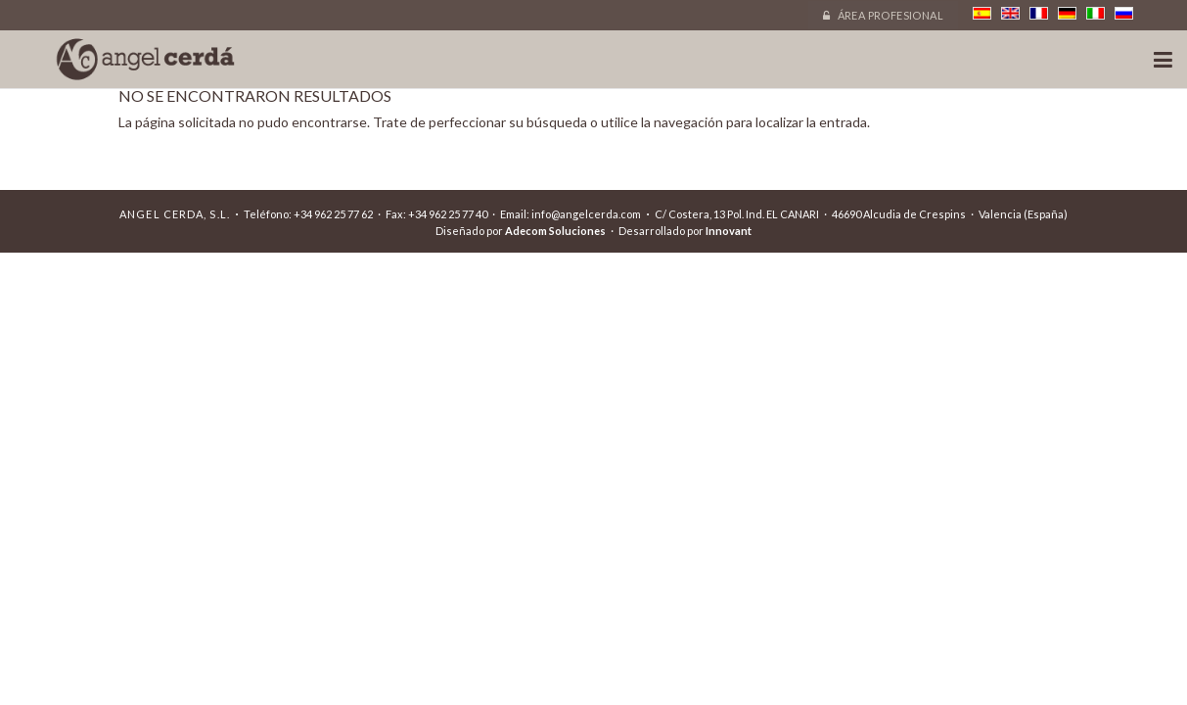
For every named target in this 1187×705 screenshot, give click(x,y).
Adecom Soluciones (555, 230)
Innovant (729, 230)
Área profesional (883, 15)
